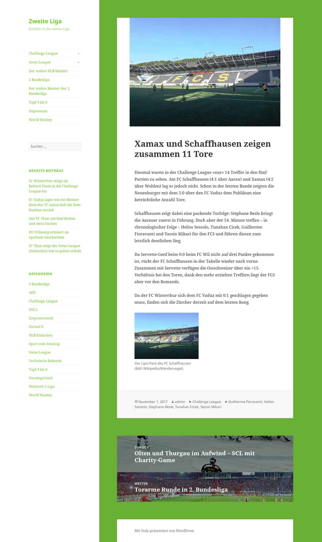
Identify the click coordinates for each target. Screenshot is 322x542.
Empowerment (41, 318)
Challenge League (43, 53)
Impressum (38, 111)
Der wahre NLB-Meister (48, 71)
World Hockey (40, 119)
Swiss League (40, 62)
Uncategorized (41, 378)
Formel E (36, 326)
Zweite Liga (45, 21)
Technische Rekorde (45, 361)
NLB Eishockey (41, 335)
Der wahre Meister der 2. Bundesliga (49, 91)
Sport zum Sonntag (44, 343)
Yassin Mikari (210, 406)
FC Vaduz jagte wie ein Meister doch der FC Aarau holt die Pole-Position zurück (55, 204)
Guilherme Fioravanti (245, 401)
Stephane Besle (161, 406)
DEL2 (33, 309)
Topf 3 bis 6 (38, 102)
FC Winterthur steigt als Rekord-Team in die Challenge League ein (53, 186)
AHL (32, 292)
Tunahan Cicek (187, 406)
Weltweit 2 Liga (41, 386)
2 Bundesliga (39, 79)
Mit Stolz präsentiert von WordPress (164, 530)
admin (180, 401)
